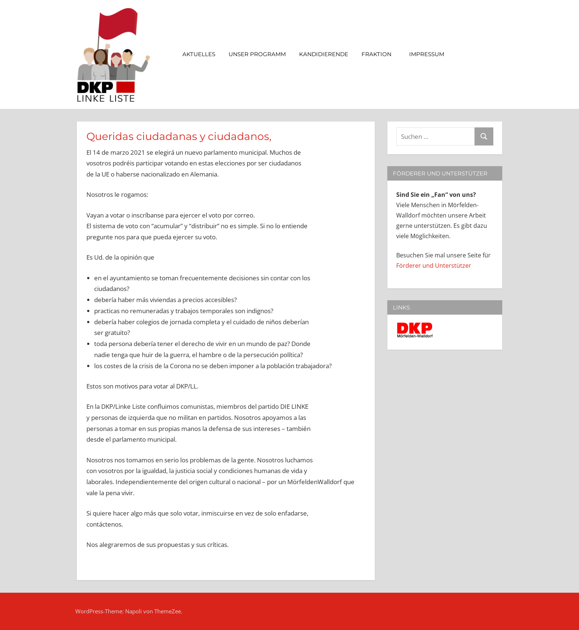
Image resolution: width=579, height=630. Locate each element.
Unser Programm (257, 54)
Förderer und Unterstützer (433, 265)
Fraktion (380, 54)
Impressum (430, 54)
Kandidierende (323, 54)
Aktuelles (198, 54)
